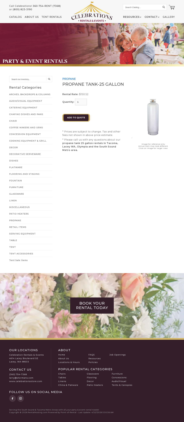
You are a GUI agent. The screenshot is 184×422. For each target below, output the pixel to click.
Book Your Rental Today (92, 305)
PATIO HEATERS (19, 214)
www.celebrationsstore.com (25, 381)
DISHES (13, 160)
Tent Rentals (52, 17)
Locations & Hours (69, 362)
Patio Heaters (95, 385)
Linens (62, 381)
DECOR (13, 147)
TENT (12, 247)
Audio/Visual (119, 381)
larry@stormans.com (21, 378)
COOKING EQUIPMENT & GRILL (27, 141)
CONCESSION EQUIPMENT (25, 134)
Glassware (93, 374)
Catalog (15, 17)
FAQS (91, 354)
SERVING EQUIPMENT (22, 233)
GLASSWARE (16, 194)
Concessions (119, 377)
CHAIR (13, 121)
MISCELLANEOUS (19, 207)
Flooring (92, 377)
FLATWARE (15, 167)
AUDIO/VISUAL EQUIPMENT (25, 101)
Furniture (117, 374)
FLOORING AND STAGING (24, 174)
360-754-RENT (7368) (47, 6)
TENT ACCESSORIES (21, 253)
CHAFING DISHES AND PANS (26, 114)
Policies (93, 362)
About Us (32, 17)
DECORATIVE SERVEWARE (25, 154)
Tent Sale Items (18, 260)
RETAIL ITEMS (17, 227)
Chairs (62, 374)
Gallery (169, 17)
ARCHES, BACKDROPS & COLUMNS (29, 94)
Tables (62, 377)
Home (61, 354)
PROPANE (15, 220)
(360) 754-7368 (18, 374)
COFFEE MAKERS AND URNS (26, 127)
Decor (90, 381)
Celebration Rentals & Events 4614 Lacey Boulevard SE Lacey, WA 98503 (26, 358)
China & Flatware (68, 385)
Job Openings (117, 354)
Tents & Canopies (122, 385)
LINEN (13, 200)
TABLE (13, 240)
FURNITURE (16, 187)
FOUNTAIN (15, 180)
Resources (94, 358)
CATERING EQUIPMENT (23, 107)
